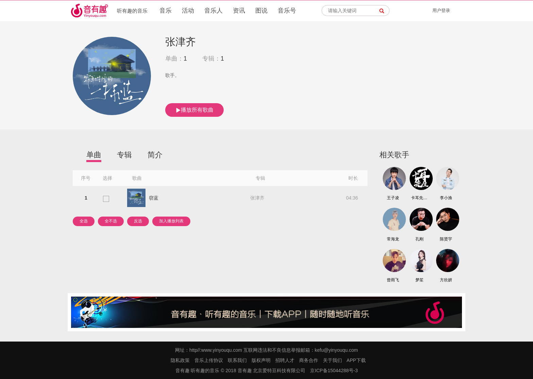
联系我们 (237, 360)
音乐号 (287, 10)
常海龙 (393, 239)
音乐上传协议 (208, 360)
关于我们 (332, 360)
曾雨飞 (393, 280)
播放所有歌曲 (194, 110)
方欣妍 (446, 280)
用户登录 (441, 10)
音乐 (165, 10)
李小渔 (446, 197)
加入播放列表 (171, 221)
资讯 (239, 10)
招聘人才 (284, 360)
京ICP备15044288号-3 (334, 370)
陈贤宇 (446, 239)
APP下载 (356, 360)
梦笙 (419, 280)
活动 (188, 10)
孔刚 (419, 239)
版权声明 (261, 360)
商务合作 (308, 360)
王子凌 (393, 197)
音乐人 (213, 10)
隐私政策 (180, 360)
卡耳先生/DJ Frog (419, 197)
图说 (261, 10)
